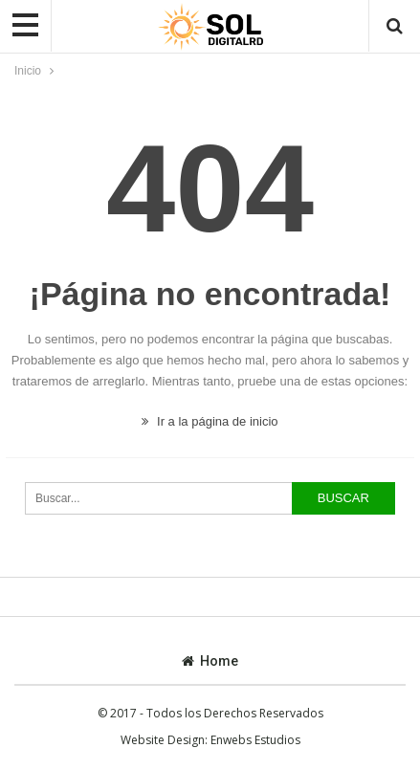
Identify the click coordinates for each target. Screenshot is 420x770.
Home (210, 661)
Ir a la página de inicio (209, 421)
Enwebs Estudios (255, 740)
